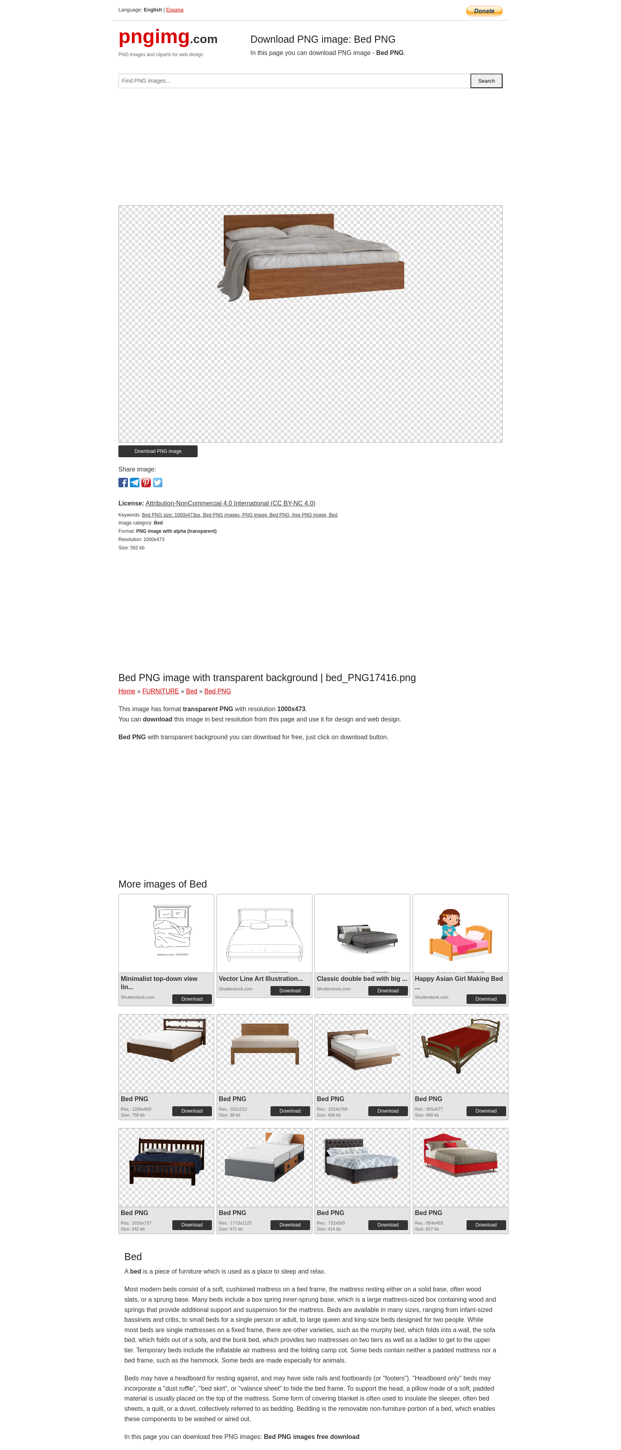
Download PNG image (158, 451)
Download (191, 999)
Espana (174, 10)
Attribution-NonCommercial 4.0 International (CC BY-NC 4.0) (230, 503)
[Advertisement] (310, 150)
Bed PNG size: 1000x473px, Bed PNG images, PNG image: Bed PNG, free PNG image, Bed (239, 515)
